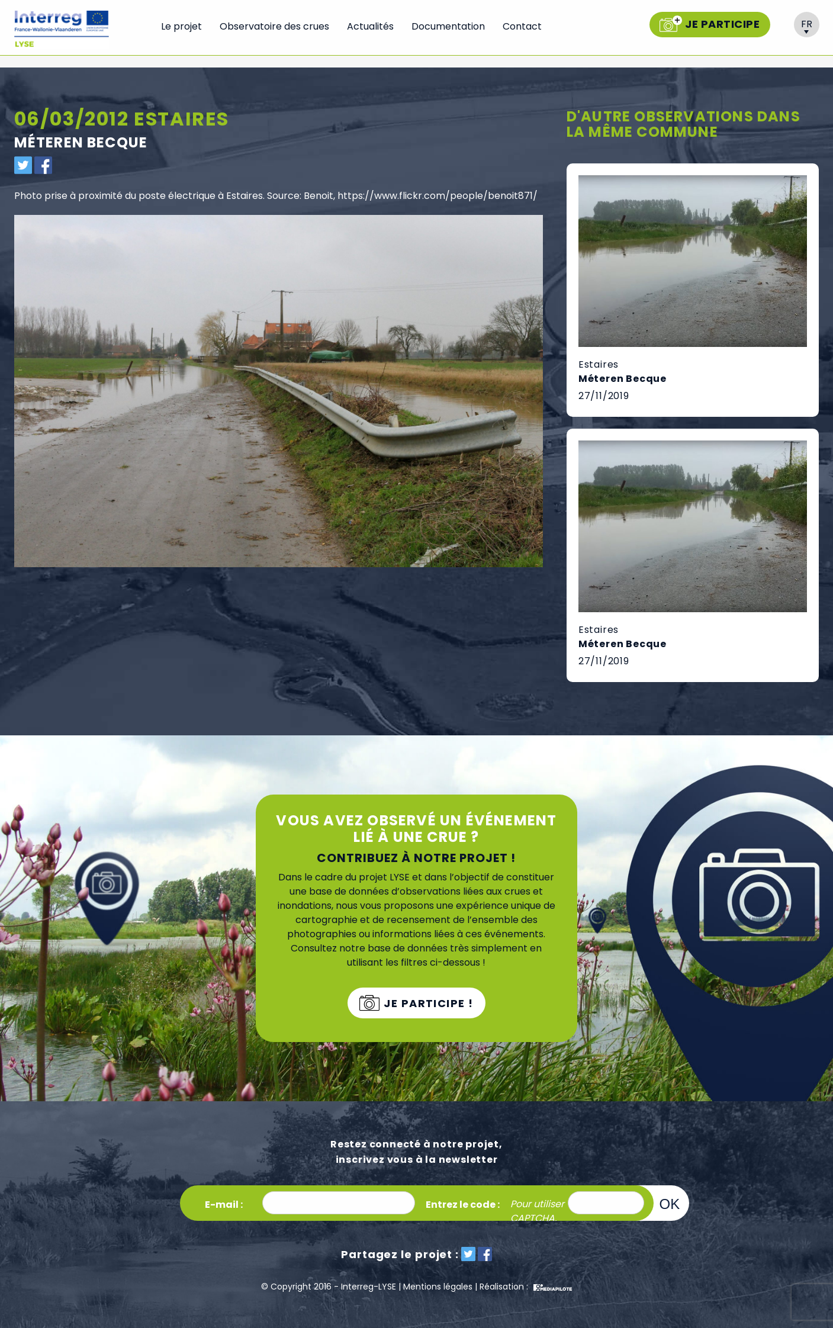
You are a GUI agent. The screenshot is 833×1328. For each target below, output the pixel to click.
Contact (522, 26)
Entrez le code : (463, 1204)
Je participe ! (427, 1003)
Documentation (448, 26)
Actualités (370, 26)
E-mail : (224, 1204)
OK (670, 1203)
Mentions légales (437, 1286)
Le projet (181, 26)
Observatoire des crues (274, 26)
